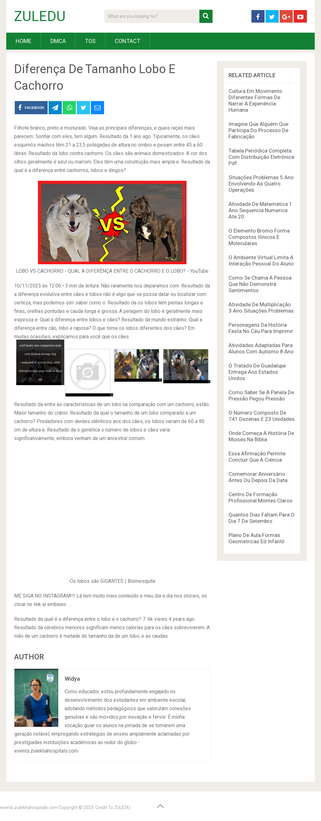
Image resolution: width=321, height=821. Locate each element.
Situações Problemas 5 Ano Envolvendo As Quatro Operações (261, 183)
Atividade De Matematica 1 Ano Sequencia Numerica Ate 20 (260, 210)
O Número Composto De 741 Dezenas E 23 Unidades (262, 416)
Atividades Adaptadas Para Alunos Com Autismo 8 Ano (261, 348)
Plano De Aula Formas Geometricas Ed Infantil (256, 538)
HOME (23, 41)
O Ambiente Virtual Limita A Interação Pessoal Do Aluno (261, 260)
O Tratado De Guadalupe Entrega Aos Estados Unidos (257, 371)
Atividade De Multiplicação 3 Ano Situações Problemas (261, 307)
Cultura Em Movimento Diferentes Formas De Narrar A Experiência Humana (255, 100)
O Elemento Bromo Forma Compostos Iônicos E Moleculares (259, 237)
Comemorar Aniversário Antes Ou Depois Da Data (258, 477)
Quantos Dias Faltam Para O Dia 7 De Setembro (262, 518)
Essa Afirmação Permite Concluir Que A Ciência (257, 456)
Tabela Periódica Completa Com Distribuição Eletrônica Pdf (261, 157)
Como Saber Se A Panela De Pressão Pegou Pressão (261, 395)
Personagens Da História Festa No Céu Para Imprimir (261, 328)
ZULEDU (40, 16)
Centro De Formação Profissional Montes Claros (260, 497)
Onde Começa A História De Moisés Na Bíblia (261, 436)
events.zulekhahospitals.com (29, 807)
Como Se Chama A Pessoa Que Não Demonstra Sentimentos (260, 284)
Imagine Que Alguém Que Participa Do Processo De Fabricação (258, 130)
